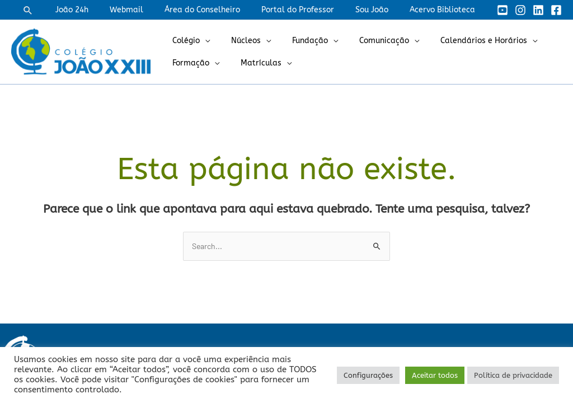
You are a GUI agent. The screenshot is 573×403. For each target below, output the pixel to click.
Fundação (296, 40)
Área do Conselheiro (222, 10)
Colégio (183, 40)
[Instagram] (520, 10)
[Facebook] (556, 10)
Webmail (151, 10)
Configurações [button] (368, 375)
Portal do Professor (311, 10)
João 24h (102, 10)
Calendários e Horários (458, 40)
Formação (188, 63)
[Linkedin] (538, 10)
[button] (61, 10)
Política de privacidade (513, 375)
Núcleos (237, 40)
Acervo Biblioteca (445, 10)
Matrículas (252, 63)
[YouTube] (502, 10)
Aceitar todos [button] (435, 375)
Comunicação (364, 40)
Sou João (380, 10)
